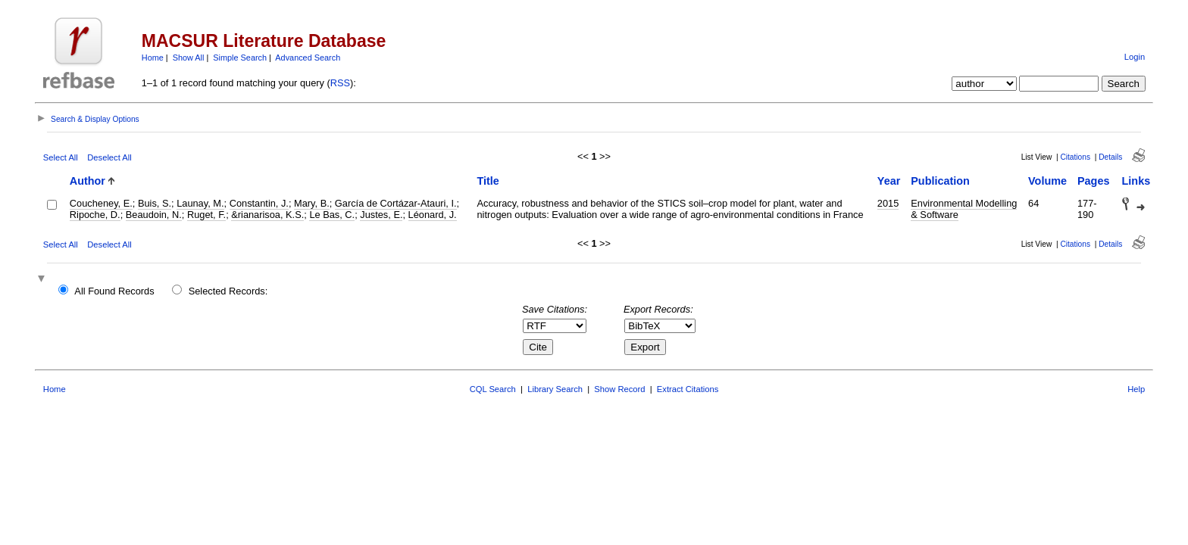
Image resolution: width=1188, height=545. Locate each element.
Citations (1075, 157)
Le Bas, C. (332, 214)
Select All (60, 157)
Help (1136, 389)
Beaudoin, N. (154, 214)
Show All (189, 57)
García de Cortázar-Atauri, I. (396, 203)
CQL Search (493, 389)
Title (488, 181)
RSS (340, 83)
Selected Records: (228, 291)
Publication (940, 181)
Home (153, 57)
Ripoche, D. (95, 214)
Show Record (619, 389)
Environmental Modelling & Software (964, 209)
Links (1136, 181)
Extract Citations (687, 389)
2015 (888, 203)
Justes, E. (381, 214)
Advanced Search (307, 57)
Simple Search (240, 57)
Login (1134, 56)
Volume (1047, 181)
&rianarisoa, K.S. (267, 214)
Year (888, 181)
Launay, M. (200, 203)
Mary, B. (312, 203)
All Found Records (114, 291)
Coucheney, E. (101, 203)
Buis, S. (154, 203)
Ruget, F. (206, 214)
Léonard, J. (432, 214)
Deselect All (109, 157)
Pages (1093, 181)
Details (1110, 157)
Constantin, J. (259, 203)
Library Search (555, 389)
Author (87, 181)
